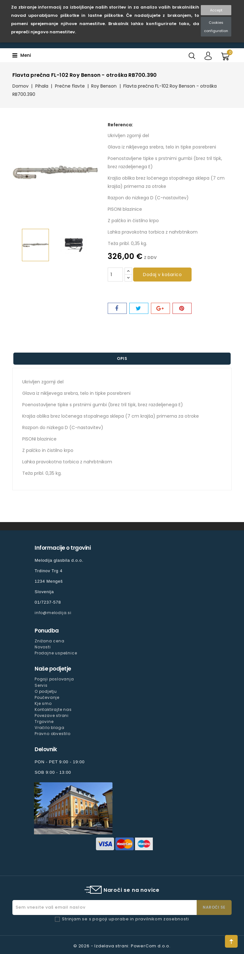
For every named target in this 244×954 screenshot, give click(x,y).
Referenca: (120, 125)
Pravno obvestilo (53, 733)
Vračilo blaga (49, 727)
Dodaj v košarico (162, 274)
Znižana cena (49, 641)
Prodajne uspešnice (56, 653)
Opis (122, 358)
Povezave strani (52, 715)
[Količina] (115, 275)
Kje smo (43, 703)
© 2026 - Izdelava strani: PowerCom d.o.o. (122, 946)
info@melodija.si (53, 612)
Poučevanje (47, 697)
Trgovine (44, 721)
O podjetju (46, 691)
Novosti (43, 647)
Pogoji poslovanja (54, 679)
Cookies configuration (216, 26)
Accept (216, 10)
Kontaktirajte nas (53, 709)
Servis (41, 685)
